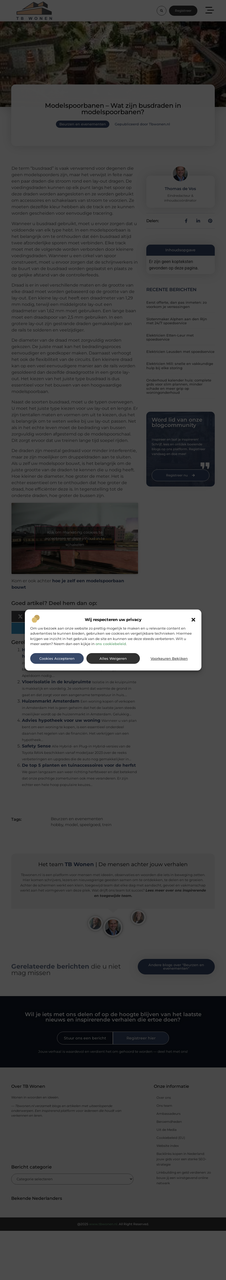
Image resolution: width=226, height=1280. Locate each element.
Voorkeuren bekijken (169, 659)
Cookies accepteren (57, 659)
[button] (193, 619)
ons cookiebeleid (110, 644)
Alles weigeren (113, 659)
